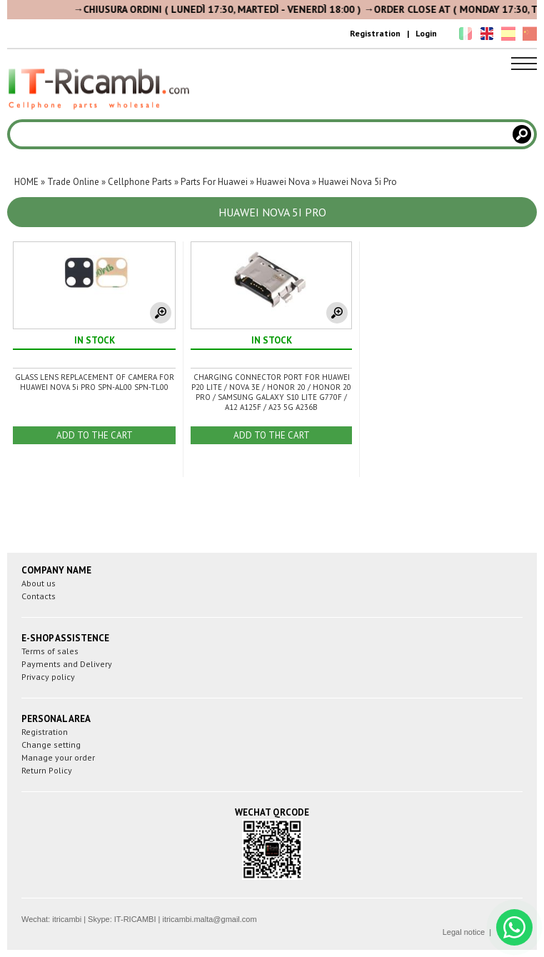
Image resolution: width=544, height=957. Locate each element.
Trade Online (73, 182)
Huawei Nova (283, 182)
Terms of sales (50, 651)
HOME (26, 182)
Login (426, 33)
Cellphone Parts (140, 182)
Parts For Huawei (214, 182)
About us (38, 583)
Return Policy (46, 770)
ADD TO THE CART (94, 435)
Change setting (51, 744)
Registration (375, 33)
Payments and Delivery (66, 663)
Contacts (38, 596)
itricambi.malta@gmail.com (209, 919)
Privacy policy (48, 676)
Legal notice (464, 932)
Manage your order (58, 757)
